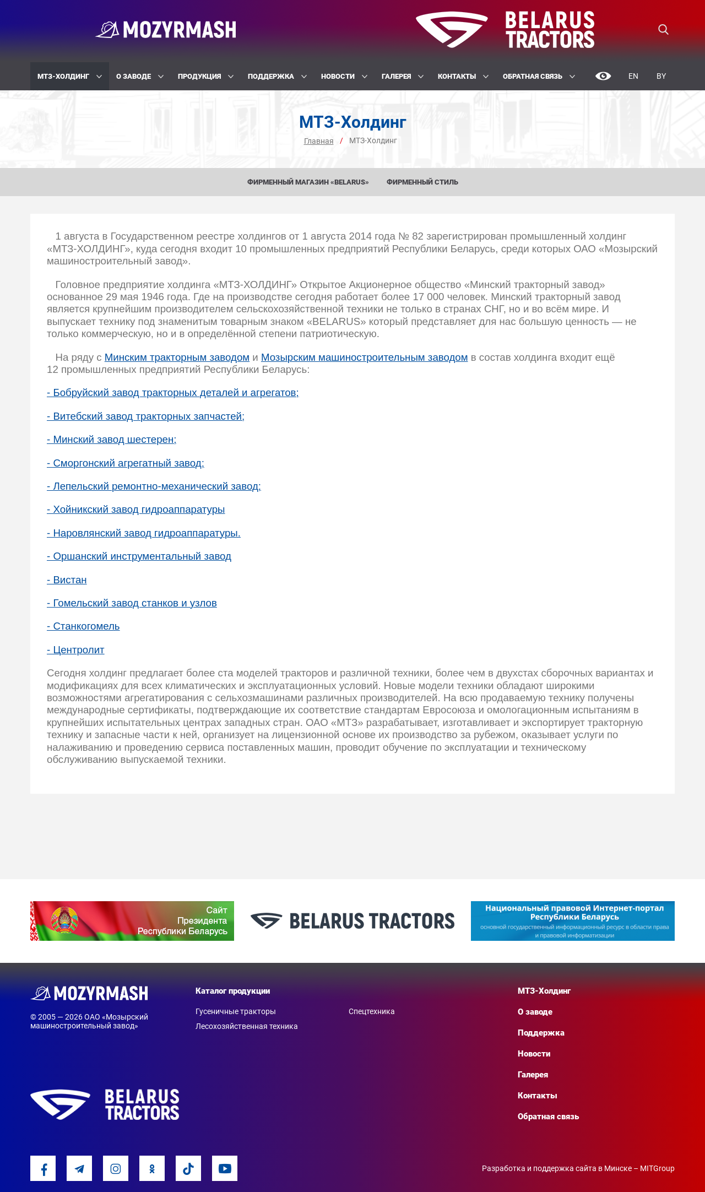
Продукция (206, 76)
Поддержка (277, 76)
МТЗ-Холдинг (69, 76)
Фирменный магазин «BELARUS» (308, 182)
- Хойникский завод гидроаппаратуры (136, 509)
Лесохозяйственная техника (247, 1026)
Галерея (403, 76)
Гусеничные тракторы (236, 1011)
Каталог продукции (233, 991)
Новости (344, 76)
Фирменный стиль (422, 182)
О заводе (140, 76)
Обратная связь (539, 76)
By (661, 76)
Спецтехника (372, 1011)
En (633, 76)
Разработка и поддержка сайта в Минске (557, 1168)
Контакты (463, 76)
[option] (132, 921)
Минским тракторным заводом (177, 357)
